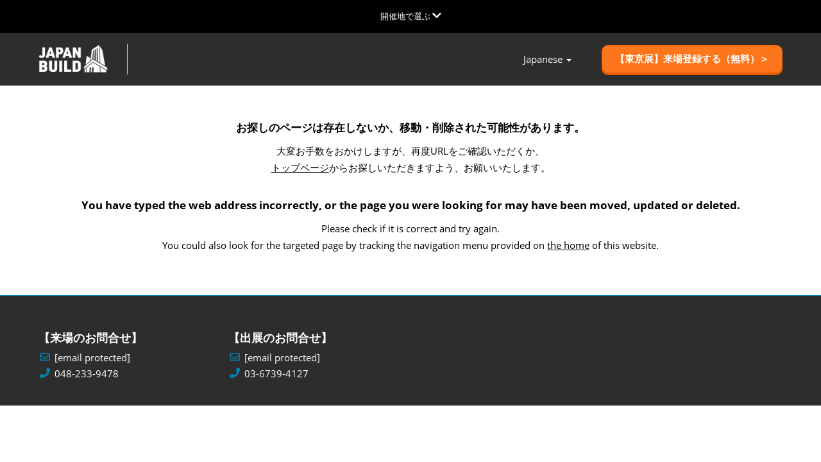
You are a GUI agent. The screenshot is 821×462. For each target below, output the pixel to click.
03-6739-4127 (276, 374)
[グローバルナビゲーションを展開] (410, 16)
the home (568, 245)
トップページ (300, 168)
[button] (692, 60)
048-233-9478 (87, 374)
